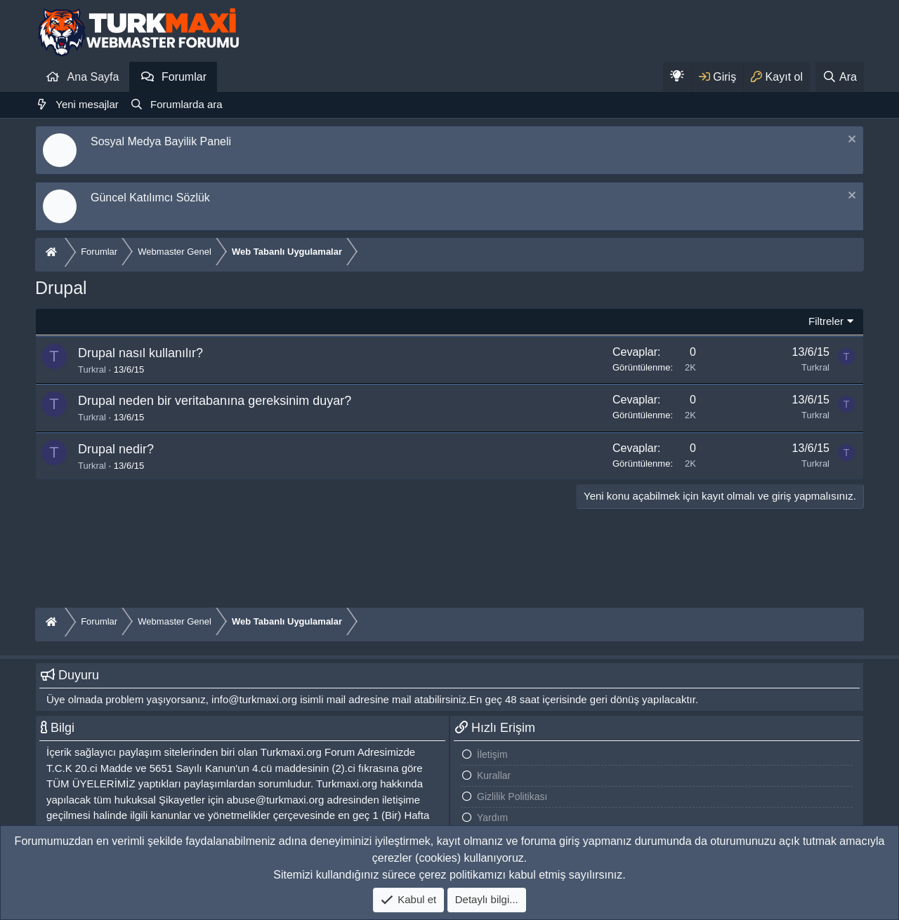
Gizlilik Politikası (512, 796)
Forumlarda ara (186, 104)
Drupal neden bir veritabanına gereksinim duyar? (214, 401)
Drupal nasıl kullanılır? (140, 353)
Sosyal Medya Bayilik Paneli (161, 141)
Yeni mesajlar (87, 104)
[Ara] (839, 77)
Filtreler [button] (826, 321)
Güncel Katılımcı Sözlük (150, 198)
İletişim (492, 754)
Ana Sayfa (93, 77)
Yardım (492, 817)
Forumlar (184, 77)
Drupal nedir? (116, 449)
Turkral (92, 369)
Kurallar (494, 775)
